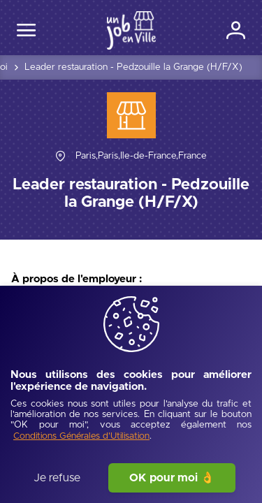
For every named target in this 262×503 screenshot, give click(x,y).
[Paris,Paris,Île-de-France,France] (141, 156)
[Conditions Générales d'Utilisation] (81, 437)
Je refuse (57, 477)
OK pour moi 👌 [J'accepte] (171, 477)
